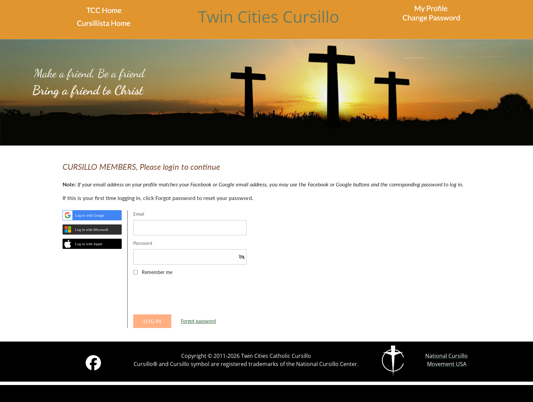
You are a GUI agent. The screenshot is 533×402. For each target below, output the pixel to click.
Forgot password (198, 321)
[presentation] (185, 297)
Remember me (157, 272)
